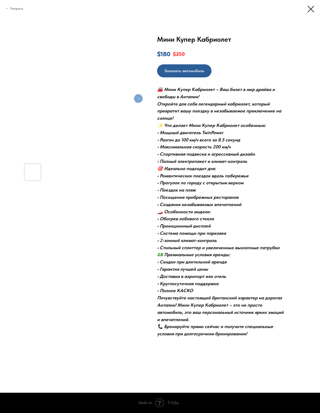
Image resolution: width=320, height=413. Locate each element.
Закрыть (16, 8)
